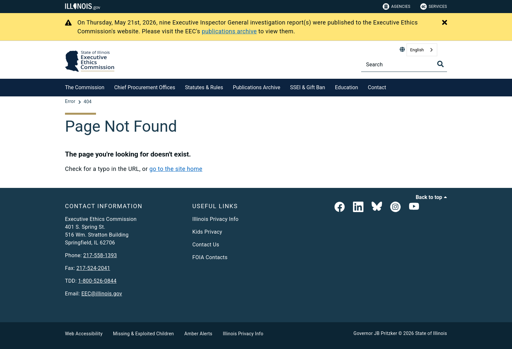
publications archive (229, 31)
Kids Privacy (207, 232)
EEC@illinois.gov (101, 294)
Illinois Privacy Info (215, 219)
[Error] (71, 101)
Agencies (396, 6)
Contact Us (205, 244)
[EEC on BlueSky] (377, 207)
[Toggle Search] (440, 64)
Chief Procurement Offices (144, 87)
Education (346, 87)
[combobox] (422, 49)
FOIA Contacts (210, 257)
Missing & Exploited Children (143, 333)
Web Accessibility (84, 333)
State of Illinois (431, 333)
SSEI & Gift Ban (307, 87)
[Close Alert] (444, 23)
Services (433, 6)
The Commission (84, 87)
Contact (377, 87)
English (417, 49)
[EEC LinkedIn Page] (358, 207)
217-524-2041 (93, 268)
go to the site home (175, 168)
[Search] (404, 65)
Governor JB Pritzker (375, 333)
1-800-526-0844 (97, 281)
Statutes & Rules (204, 87)
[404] (88, 101)
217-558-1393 (100, 255)
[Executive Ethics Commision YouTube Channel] (414, 207)
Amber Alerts (198, 333)
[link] (339, 207)
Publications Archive (256, 87)
